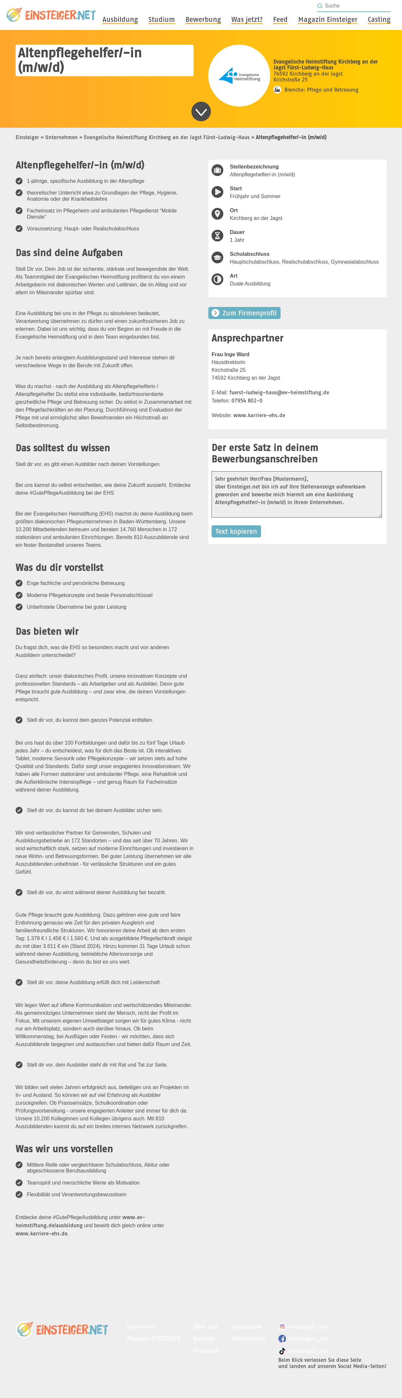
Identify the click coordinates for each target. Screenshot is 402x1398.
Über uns (205, 1326)
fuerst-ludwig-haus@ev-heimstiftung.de (279, 392)
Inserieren (141, 1326)
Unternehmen (61, 137)
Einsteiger (27, 137)
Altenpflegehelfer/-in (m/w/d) (291, 137)
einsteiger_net (303, 1327)
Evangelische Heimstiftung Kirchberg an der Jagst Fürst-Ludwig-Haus (167, 137)
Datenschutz (248, 1338)
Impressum (247, 1326)
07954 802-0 (246, 400)
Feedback (206, 1350)
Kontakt (204, 1338)
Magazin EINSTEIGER (153, 1338)
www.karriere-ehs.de (41, 1233)
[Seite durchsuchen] (357, 6)
